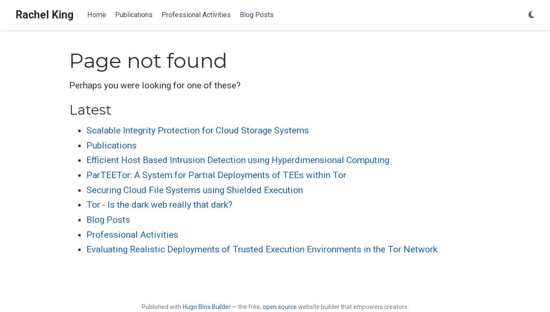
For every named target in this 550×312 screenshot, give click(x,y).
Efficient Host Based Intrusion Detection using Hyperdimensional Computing (237, 160)
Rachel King (44, 15)
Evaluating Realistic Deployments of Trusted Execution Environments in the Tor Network (261, 249)
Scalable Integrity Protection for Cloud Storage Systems (197, 130)
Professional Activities (132, 235)
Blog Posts (108, 220)
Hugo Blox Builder (207, 306)
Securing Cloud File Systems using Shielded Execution (194, 190)
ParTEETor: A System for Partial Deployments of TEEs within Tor (216, 175)
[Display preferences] (532, 15)
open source (280, 306)
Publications (111, 145)
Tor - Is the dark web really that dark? (159, 205)
